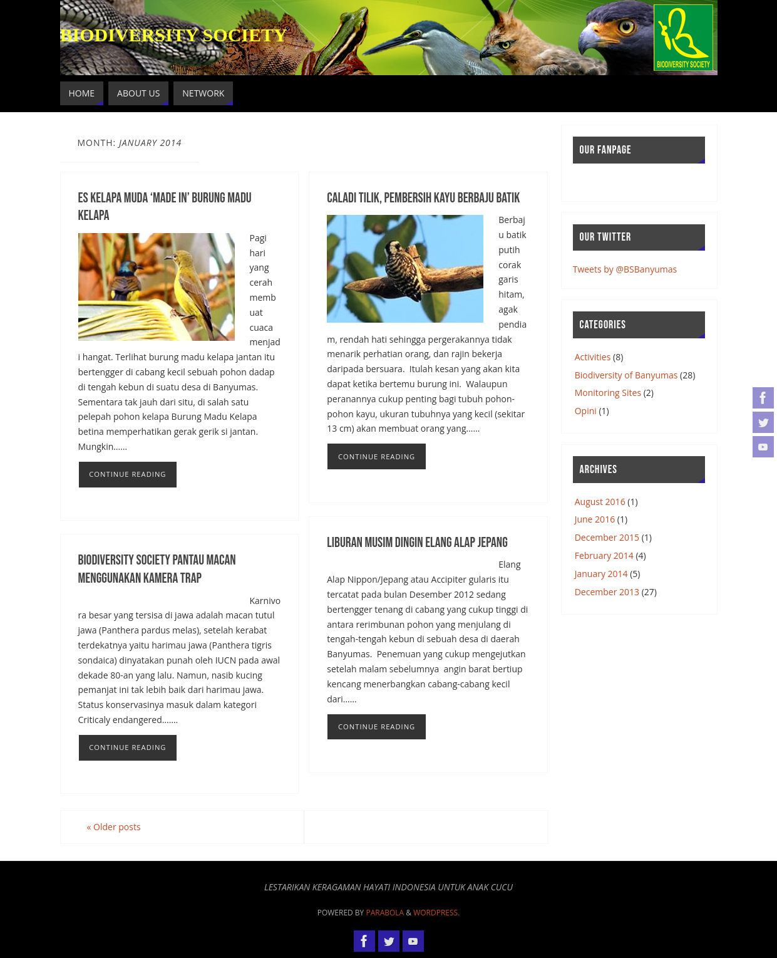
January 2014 (601, 574)
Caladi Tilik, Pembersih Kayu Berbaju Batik (423, 198)
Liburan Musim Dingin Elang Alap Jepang (417, 542)
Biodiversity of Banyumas (626, 375)
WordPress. (436, 912)
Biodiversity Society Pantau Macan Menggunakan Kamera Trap (157, 569)
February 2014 (604, 555)
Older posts (114, 827)
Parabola (385, 912)
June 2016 (595, 519)
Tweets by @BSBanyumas (625, 269)
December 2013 (607, 592)
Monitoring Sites (608, 392)
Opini (586, 411)
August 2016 (600, 502)
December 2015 (607, 537)
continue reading (127, 474)
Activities (593, 357)
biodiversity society (173, 35)
